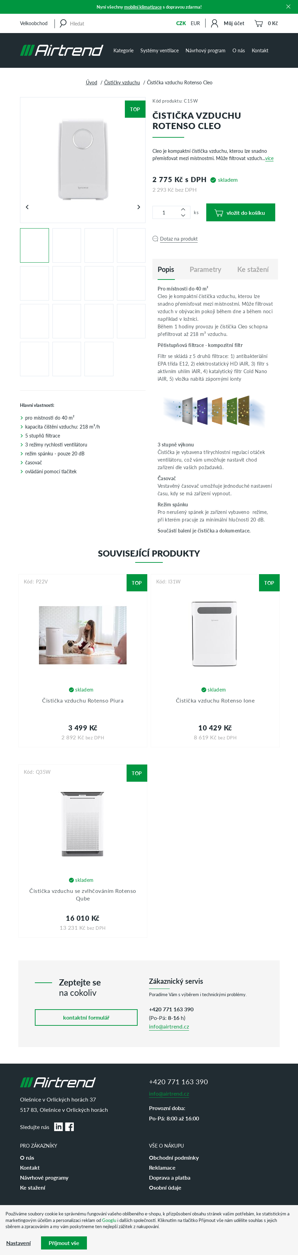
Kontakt (260, 50)
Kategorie (123, 50)
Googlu (109, 1220)
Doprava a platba (169, 1177)
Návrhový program (206, 50)
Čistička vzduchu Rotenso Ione (215, 700)
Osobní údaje (165, 1187)
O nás (238, 50)
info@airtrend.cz (169, 1026)
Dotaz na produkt (179, 238)
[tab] (166, 269)
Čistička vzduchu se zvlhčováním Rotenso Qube (82, 894)
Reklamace (162, 1167)
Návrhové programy (44, 1177)
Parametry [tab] (205, 269)
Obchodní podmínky (174, 1157)
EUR (195, 23)
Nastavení (18, 1243)
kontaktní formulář (86, 1017)
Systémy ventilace (159, 50)
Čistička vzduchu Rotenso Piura (82, 700)
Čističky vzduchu (122, 82)
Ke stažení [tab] (253, 269)
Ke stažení (32, 1187)
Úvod (91, 82)
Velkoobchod (34, 23)
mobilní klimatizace (143, 6)
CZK (181, 23)
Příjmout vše (64, 1243)
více (269, 158)
